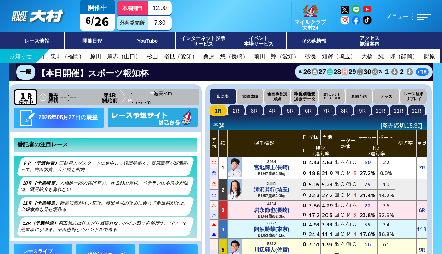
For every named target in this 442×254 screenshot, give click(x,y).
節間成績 (250, 96)
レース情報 (36, 41)
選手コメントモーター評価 (331, 96)
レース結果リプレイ (413, 96)
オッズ (386, 96)
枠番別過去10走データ (304, 96)
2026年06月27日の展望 (59, 117)
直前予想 (359, 96)
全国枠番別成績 (277, 96)
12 (417, 111)
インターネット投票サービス (203, 41)
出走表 (223, 96)
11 (398, 111)
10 (380, 111)
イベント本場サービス (258, 41)
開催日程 (92, 41)
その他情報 (314, 41)
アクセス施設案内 (369, 41)
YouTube (147, 41)
